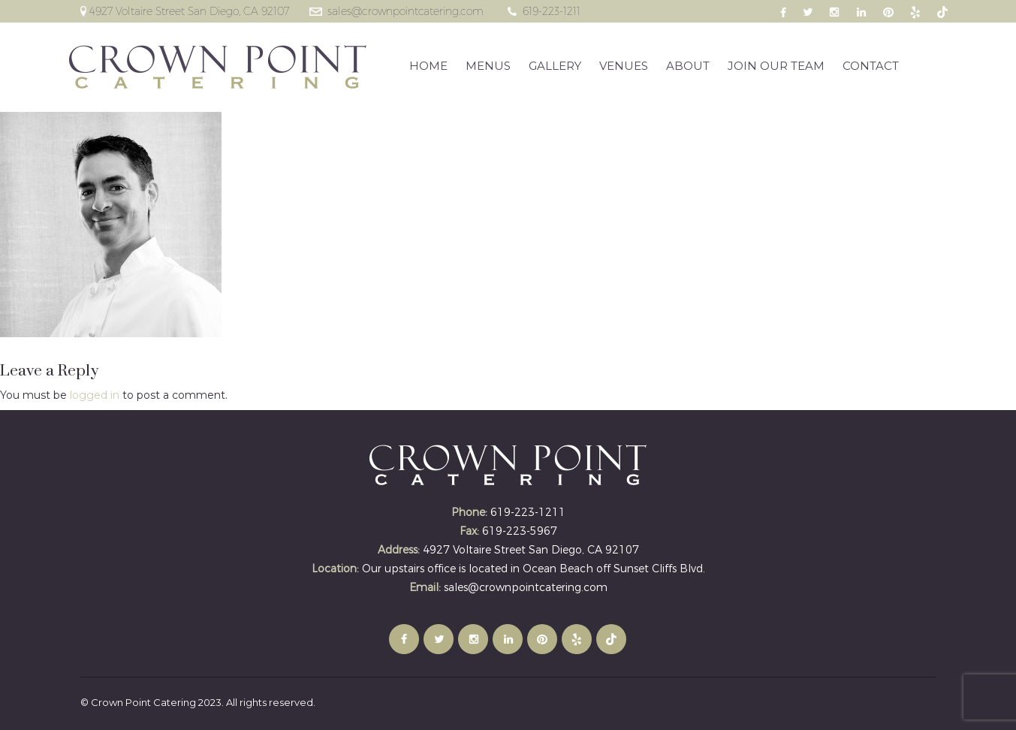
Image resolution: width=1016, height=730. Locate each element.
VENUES (623, 66)
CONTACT (871, 66)
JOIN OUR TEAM (776, 66)
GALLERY (555, 66)
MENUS (488, 66)
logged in (94, 395)
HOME (428, 66)
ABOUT (688, 66)
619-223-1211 (551, 11)
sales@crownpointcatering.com (405, 11)
